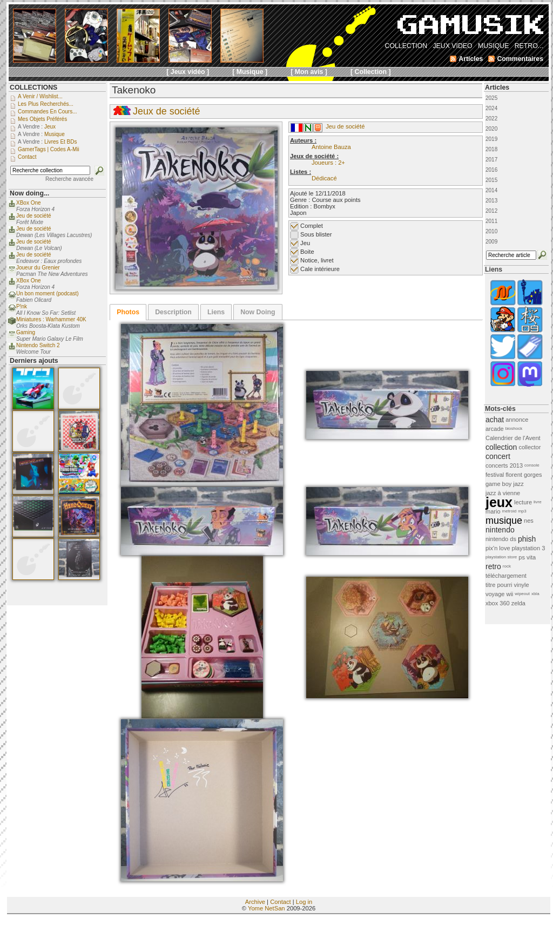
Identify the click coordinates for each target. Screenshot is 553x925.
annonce (516, 419)
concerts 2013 (504, 465)
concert (497, 456)
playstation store (501, 557)
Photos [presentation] (128, 312)
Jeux (50, 127)
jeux (498, 502)
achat (494, 419)
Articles (497, 87)
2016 (491, 170)
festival (494, 474)
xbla (535, 593)
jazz (518, 484)
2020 (491, 129)
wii (509, 594)
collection (501, 447)
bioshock (514, 428)
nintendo (500, 529)
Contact (280, 902)
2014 (491, 190)
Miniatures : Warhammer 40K (51, 319)
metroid (509, 511)
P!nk (21, 306)
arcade (494, 429)
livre (538, 501)
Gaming (25, 332)
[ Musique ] (249, 72)
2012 (491, 211)
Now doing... (29, 193)
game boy (498, 484)
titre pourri (498, 585)
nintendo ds (500, 539)
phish (527, 539)
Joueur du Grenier (38, 268)
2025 (491, 98)
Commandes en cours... (47, 111)
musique (503, 520)
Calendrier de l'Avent (513, 438)
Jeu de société (345, 126)
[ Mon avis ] (309, 72)
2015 (491, 180)
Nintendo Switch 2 (38, 345)
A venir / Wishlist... (40, 96)
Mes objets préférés (42, 119)
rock (507, 566)
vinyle (521, 585)
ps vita (527, 557)
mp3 (522, 511)
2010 (491, 231)
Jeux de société (166, 111)
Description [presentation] (173, 312)
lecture (523, 502)
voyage (494, 594)
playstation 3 (528, 548)
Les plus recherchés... (45, 104)
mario (493, 511)
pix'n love (497, 548)
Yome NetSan (266, 908)
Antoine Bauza (331, 147)
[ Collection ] (370, 72)
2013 (491, 201)
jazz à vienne (502, 493)
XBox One (28, 203)
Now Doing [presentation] (257, 312)
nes (529, 520)
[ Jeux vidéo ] (187, 72)
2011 (491, 221)
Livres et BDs (60, 142)
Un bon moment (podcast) (47, 293)
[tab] (128, 312)
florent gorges (523, 474)
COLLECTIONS (33, 87)
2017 (491, 160)
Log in (304, 902)
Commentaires (520, 59)
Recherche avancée (69, 179)
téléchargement (506, 575)
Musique (54, 134)
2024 (491, 108)
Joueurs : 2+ (328, 162)
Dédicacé (324, 178)
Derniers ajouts (34, 360)
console (531, 465)
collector (529, 447)
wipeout (522, 593)
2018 (491, 149)
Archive (255, 902)
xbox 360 (497, 603)
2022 (491, 118)
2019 (491, 139)
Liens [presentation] (216, 312)
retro (493, 566)
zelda (518, 603)
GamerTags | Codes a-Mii (48, 149)
